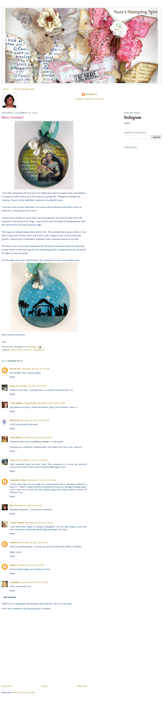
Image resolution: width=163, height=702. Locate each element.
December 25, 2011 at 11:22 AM (41, 480)
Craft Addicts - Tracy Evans (23, 403)
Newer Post (7, 686)
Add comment (9, 597)
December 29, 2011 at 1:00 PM (34, 582)
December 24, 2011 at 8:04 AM (33, 386)
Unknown (14, 542)
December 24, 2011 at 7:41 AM (35, 368)
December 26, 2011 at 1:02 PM (30, 565)
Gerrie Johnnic (17, 522)
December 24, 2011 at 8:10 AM (51, 403)
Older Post (82, 686)
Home (6, 89)
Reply (12, 377)
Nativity (27, 350)
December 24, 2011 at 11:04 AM (37, 437)
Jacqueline (15, 582)
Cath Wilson (16, 437)
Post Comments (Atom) (24, 692)
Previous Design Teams (24, 89)
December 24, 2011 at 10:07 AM (34, 420)
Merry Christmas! (13, 117)
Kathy (13, 565)
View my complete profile (89, 99)
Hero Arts (16, 350)
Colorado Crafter (18, 480)
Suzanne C (91, 94)
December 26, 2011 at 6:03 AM (28, 505)
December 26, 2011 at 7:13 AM (39, 522)
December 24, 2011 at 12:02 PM (33, 460)
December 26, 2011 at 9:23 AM (34, 542)
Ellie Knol (14, 420)
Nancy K (14, 460)
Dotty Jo (14, 386)
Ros (11, 505)
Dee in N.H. (15, 368)
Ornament (38, 350)
